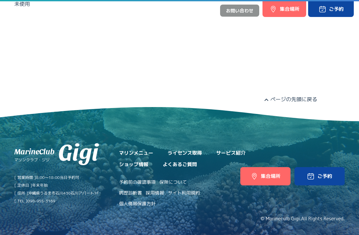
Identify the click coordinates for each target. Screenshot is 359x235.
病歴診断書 (130, 193)
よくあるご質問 (292, 23)
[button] (331, 9)
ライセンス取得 (167, 23)
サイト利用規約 (184, 193)
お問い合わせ (239, 11)
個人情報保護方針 (137, 203)
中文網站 (206, 10)
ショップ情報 (249, 23)
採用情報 (155, 193)
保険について (173, 182)
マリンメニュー (123, 23)
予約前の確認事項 (137, 182)
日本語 (188, 10)
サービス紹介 (209, 23)
